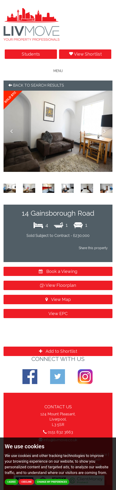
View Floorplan (58, 285)
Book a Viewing (58, 271)
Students (31, 54)
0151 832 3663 (60, 432)
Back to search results (36, 85)
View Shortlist (85, 54)
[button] (12, 131)
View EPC (58, 313)
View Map (58, 299)
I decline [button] (26, 482)
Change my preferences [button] (52, 482)
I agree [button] (11, 482)
